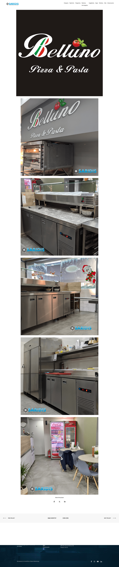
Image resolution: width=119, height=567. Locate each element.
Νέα (104, 3)
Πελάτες (100, 3)
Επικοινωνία (109, 3)
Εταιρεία (60, 3)
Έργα (95, 3)
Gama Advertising (34, 561)
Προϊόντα (66, 3)
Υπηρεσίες (72, 3)
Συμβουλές (90, 3)
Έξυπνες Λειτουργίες (81, 3)
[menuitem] (114, 3)
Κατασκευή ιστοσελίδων (23, 561)
